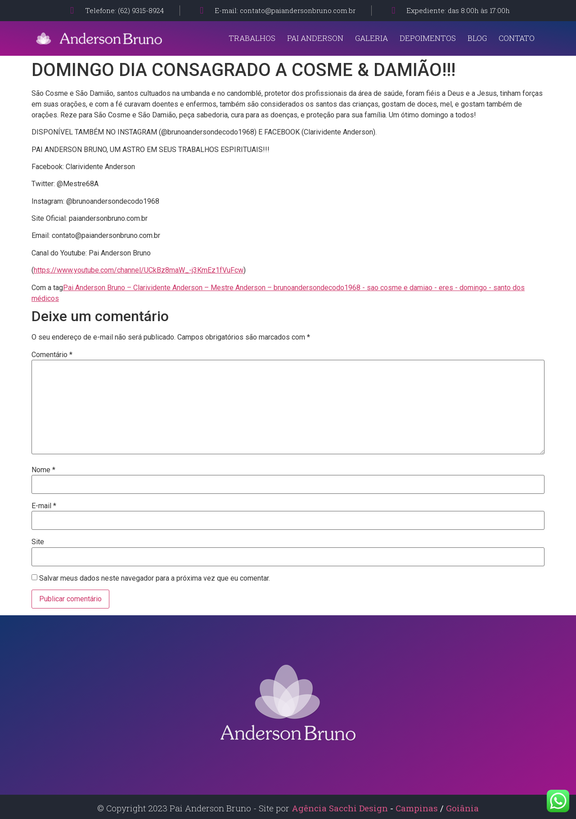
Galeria (371, 38)
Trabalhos (252, 38)
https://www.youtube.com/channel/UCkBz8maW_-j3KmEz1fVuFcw (138, 270)
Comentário (52, 354)
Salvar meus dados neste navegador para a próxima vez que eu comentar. (154, 578)
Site (38, 542)
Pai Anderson (315, 38)
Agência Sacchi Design (340, 808)
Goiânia (462, 808)
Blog (477, 38)
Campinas (418, 808)
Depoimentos (428, 38)
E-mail (44, 506)
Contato (517, 38)
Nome (43, 470)
